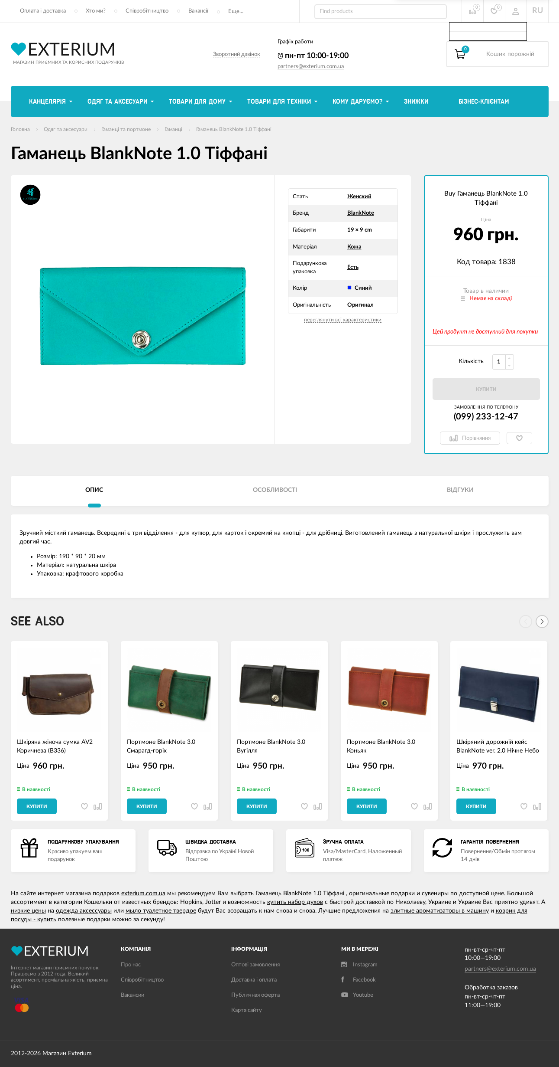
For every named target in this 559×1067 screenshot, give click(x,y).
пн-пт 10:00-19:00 (313, 56)
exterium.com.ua (143, 893)
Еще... (235, 11)
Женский (359, 197)
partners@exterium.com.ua (311, 66)
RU (537, 11)
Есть (353, 267)
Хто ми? (96, 11)
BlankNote (360, 213)
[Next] (542, 621)
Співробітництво (147, 11)
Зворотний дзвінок (236, 54)
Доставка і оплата (254, 980)
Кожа (354, 247)
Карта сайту (246, 1010)
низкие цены (28, 911)
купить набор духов (295, 902)
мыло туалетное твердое (161, 911)
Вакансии (132, 995)
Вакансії (198, 11)
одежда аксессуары (84, 911)
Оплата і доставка (43, 11)
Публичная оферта (255, 995)
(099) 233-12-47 (486, 416)
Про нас (131, 965)
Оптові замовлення (255, 965)
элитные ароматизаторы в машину (440, 911)
